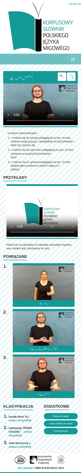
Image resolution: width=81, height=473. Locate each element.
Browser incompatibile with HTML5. (40, 104)
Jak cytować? (25, 468)
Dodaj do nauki (61, 416)
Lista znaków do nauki (60, 423)
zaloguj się (75, 3)
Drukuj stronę (61, 431)
